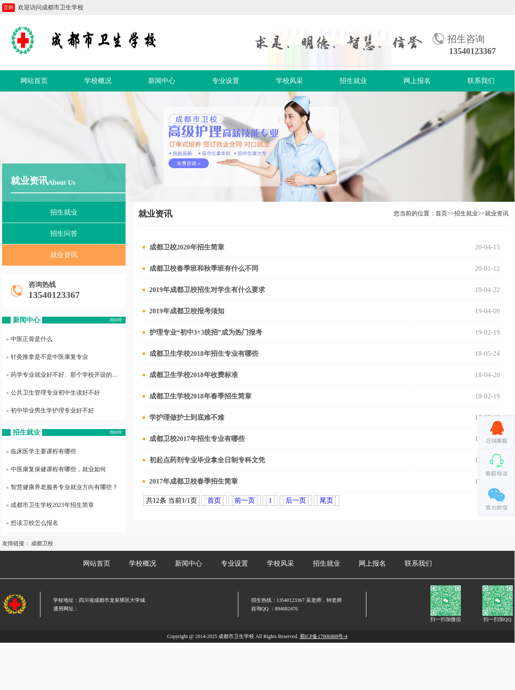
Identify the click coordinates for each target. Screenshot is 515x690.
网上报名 (417, 80)
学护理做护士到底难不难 (183, 417)
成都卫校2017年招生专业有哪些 (194, 438)
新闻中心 (161, 80)
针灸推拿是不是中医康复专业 (47, 357)
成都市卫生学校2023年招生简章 (50, 505)
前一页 (245, 500)
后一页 (296, 500)
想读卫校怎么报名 (32, 523)
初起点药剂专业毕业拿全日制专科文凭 (204, 460)
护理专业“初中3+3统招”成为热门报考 (202, 332)
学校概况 (98, 80)
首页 (441, 213)
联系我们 (481, 80)
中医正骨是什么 (29, 339)
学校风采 (289, 80)
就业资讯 (63, 254)
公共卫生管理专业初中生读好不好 (53, 392)
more (116, 319)
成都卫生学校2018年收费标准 (190, 374)
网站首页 (34, 80)
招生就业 (353, 80)
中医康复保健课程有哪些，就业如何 (56, 469)
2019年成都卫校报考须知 (183, 311)
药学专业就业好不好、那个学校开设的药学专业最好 (66, 375)
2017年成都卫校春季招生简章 (190, 481)
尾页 (326, 500)
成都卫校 (42, 543)
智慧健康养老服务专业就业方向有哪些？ (62, 487)
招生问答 (63, 233)
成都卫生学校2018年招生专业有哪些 (200, 353)
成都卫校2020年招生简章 (183, 247)
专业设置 (225, 80)
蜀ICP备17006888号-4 (324, 636)
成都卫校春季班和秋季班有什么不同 (200, 268)
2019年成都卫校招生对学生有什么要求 (204, 289)
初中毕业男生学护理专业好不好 (50, 410)
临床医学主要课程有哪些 (41, 451)
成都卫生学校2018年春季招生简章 (197, 396)
